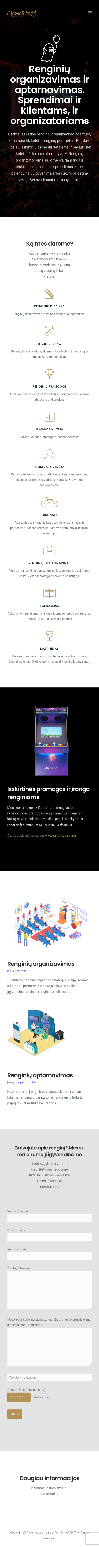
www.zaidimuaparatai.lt (60, 835)
